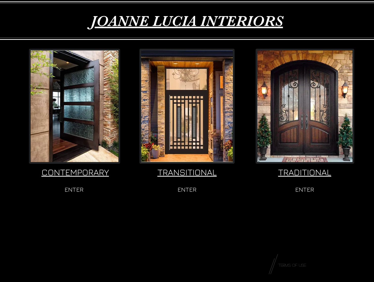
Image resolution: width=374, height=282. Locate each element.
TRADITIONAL (304, 172)
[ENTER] (74, 189)
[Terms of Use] (292, 265)
